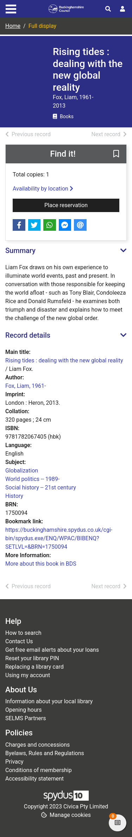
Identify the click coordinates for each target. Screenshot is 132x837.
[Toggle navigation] (11, 8)
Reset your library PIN (32, 658)
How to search (23, 633)
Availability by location (43, 188)
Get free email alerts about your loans (52, 649)
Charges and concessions (37, 744)
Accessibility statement (34, 778)
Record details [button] (27, 335)
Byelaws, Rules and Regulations (44, 753)
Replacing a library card (34, 666)
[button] (116, 154)
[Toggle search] (108, 9)
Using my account (27, 675)
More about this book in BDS (40, 563)
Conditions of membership (38, 770)
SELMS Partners (25, 718)
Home (12, 26)
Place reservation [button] (81, 205)
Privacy (14, 761)
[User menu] (122, 9)
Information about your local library (49, 701)
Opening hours (23, 709)
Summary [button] (20, 250)
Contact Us (19, 641)
